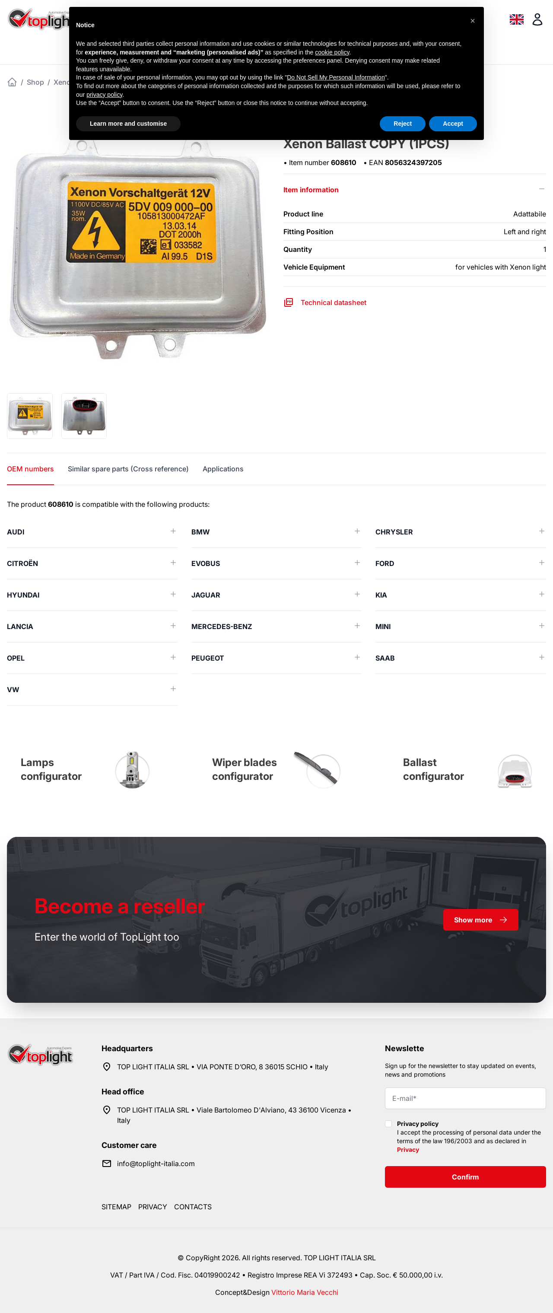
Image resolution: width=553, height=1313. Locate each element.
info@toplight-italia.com (156, 1163)
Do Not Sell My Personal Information (336, 77)
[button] (473, 21)
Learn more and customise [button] (128, 123)
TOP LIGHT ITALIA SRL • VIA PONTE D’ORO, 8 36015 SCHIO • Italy (222, 1066)
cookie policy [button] (332, 52)
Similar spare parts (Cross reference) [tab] (128, 468)
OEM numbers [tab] (30, 468)
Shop (35, 82)
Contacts (193, 1206)
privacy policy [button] (104, 94)
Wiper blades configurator (244, 769)
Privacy (408, 1149)
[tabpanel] (276, 602)
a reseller (120, 906)
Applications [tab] (223, 468)
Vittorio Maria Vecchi (304, 1292)
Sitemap (116, 1206)
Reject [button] (403, 123)
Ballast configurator (433, 769)
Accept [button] (453, 123)
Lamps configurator (51, 769)
